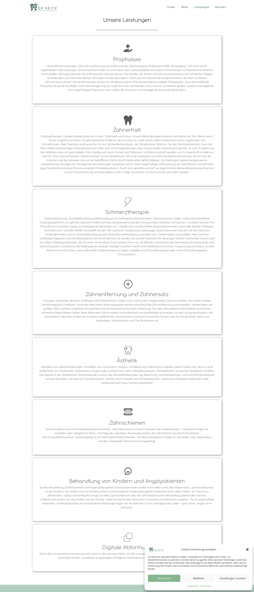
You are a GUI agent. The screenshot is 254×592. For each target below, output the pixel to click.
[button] (247, 549)
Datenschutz (193, 586)
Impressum (206, 586)
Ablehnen (198, 578)
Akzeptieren (164, 578)
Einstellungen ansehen (233, 578)
